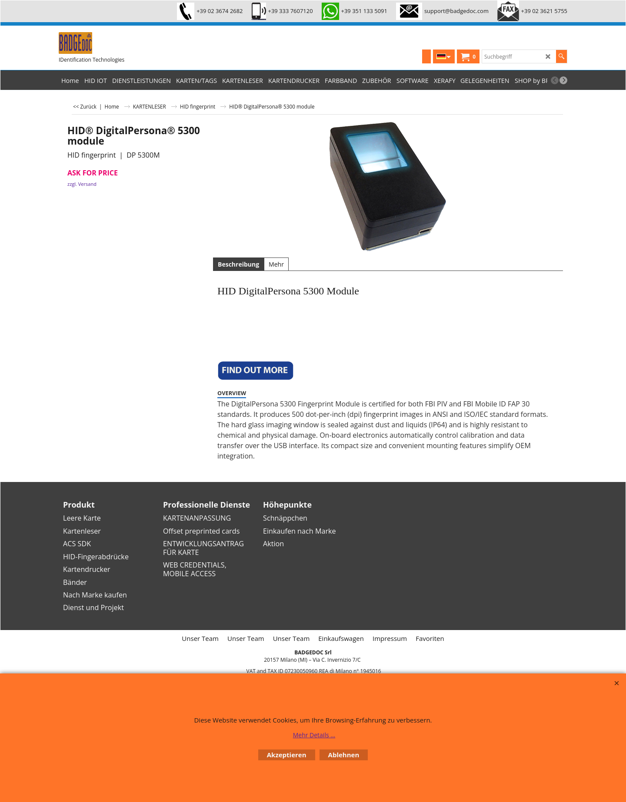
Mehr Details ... (314, 735)
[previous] (555, 80)
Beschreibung (238, 264)
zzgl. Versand (82, 184)
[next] (563, 80)
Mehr (276, 264)
